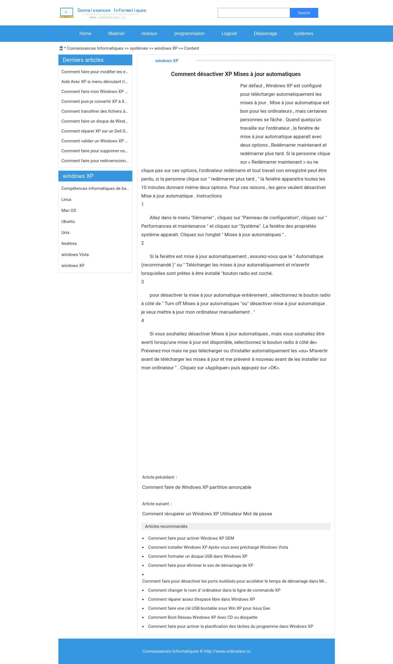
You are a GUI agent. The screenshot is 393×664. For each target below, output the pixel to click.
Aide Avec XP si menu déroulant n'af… (95, 81)
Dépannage (265, 33)
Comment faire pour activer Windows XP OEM (191, 538)
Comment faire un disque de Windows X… (95, 121)
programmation (189, 33)
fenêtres (69, 243)
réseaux (149, 33)
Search (304, 13)
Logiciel (229, 33)
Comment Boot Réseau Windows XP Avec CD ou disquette (203, 617)
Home (86, 33)
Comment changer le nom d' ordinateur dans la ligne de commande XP (215, 590)
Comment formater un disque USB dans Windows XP (198, 556)
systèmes (303, 33)
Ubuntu (68, 221)
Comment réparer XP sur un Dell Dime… (95, 131)
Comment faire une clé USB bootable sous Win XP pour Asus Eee (209, 608)
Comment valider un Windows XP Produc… (95, 141)
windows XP (166, 48)
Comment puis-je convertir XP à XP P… (95, 101)
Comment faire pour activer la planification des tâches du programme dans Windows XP (231, 626)
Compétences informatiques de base (95, 188)
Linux (67, 199)
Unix (66, 232)
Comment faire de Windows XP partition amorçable (197, 487)
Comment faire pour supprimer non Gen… (95, 150)
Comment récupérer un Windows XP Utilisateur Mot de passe (207, 514)
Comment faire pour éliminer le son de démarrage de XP (201, 565)
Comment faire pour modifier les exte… (95, 71)
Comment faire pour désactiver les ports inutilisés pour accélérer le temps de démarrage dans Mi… (234, 581)
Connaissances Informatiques (95, 48)
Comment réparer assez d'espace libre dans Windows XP (202, 599)
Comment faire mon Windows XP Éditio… (95, 91)
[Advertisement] (188, 123)
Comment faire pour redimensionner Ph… (95, 160)
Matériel (116, 33)
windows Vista (75, 254)
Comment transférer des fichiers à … (95, 111)
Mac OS (69, 210)
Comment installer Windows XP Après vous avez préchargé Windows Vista (218, 547)
